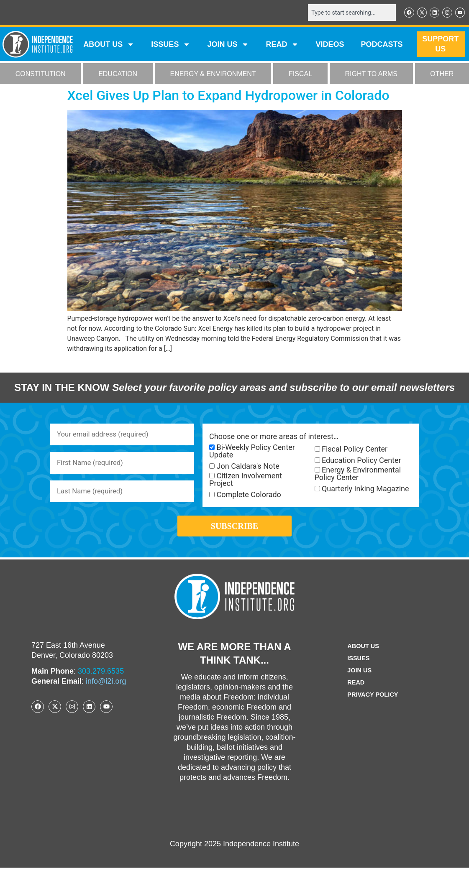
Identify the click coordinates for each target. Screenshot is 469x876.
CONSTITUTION (40, 74)
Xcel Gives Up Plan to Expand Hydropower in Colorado (228, 96)
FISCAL (300, 74)
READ (282, 45)
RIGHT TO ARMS (371, 74)
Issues (170, 45)
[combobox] (346, 13)
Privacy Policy (373, 703)
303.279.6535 (101, 679)
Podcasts (381, 45)
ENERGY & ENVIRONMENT (213, 74)
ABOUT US (108, 45)
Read (354, 691)
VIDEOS (329, 45)
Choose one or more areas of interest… (273, 437)
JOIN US (228, 45)
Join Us (358, 678)
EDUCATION (117, 74)
